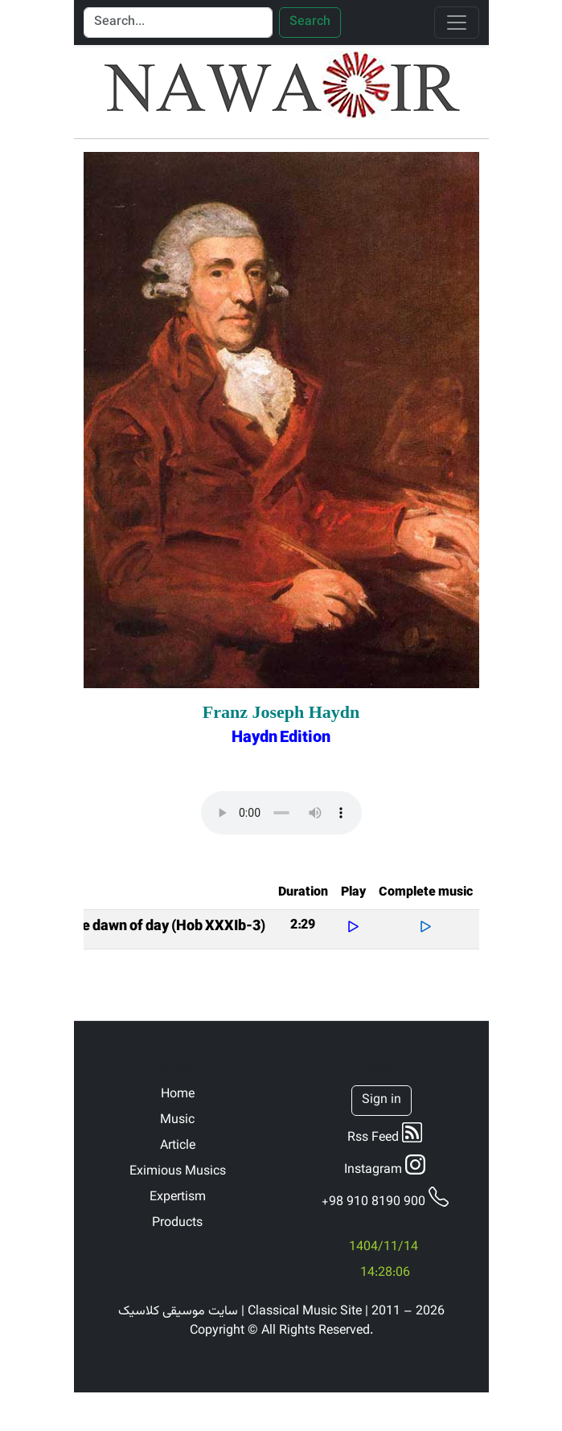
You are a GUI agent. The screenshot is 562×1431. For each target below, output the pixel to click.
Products (177, 1223)
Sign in (381, 1100)
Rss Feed (384, 1135)
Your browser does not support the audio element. (281, 812)
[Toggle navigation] (456, 22)
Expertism (178, 1198)
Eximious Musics (177, 1172)
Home (178, 1095)
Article (177, 1146)
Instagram (384, 1167)
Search (309, 22)
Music (177, 1120)
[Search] (178, 22)
